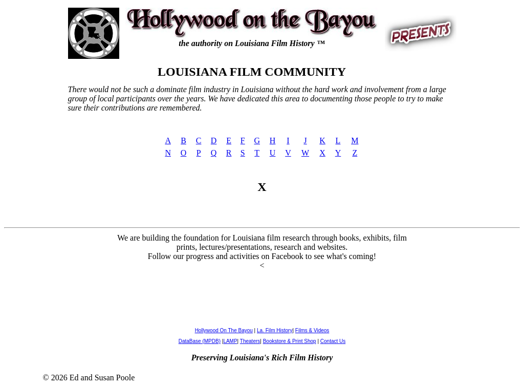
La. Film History (274, 330)
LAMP (230, 341)
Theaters (250, 341)
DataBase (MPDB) (200, 341)
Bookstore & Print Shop (289, 341)
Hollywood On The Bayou (224, 330)
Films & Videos (312, 330)
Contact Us (332, 341)
